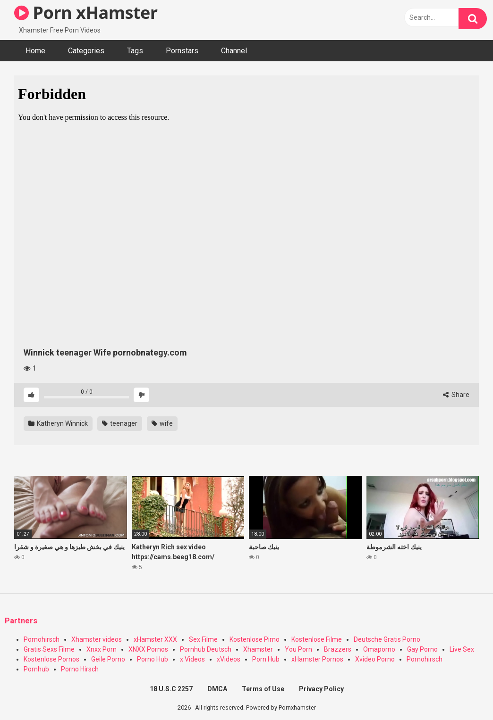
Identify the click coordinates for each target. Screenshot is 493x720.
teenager (119, 423)
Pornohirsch (42, 639)
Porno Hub (152, 659)
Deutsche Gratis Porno (387, 639)
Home (35, 50)
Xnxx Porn (101, 649)
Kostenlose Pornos (51, 659)
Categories (86, 50)
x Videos (192, 659)
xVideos (228, 659)
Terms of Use (263, 689)
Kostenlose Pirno (255, 639)
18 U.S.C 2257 (171, 689)
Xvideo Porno (375, 659)
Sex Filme (203, 639)
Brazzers (337, 649)
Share (456, 394)
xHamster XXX (155, 639)
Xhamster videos (96, 639)
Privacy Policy (321, 689)
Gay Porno (422, 649)
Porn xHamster (86, 12)
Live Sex (462, 649)
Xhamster (258, 649)
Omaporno (379, 649)
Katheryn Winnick (58, 423)
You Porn (298, 649)
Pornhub (36, 669)
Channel (234, 50)
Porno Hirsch (80, 669)
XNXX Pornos (148, 649)
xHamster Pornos (317, 659)
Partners (21, 620)
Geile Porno (108, 659)
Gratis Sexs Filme (49, 649)
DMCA (217, 689)
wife (162, 423)
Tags (135, 50)
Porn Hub (266, 659)
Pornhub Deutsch (205, 649)
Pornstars (182, 50)
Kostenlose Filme (316, 639)
